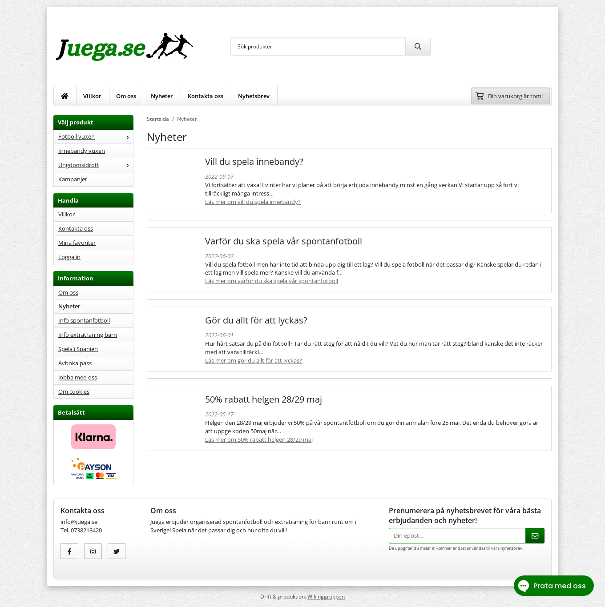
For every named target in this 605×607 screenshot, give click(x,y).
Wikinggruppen (326, 596)
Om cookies (73, 391)
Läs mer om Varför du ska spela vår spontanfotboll (271, 281)
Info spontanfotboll (84, 320)
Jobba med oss (77, 377)
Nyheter (162, 96)
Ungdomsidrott (95, 165)
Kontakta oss (205, 96)
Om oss (126, 96)
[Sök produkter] (318, 46)
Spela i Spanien (78, 349)
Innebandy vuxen (81, 151)
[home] (65, 96)
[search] (417, 46)
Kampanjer (72, 179)
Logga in (69, 257)
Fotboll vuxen (95, 136)
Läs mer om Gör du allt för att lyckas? (253, 360)
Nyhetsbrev (254, 96)
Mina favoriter (77, 243)
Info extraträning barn (87, 335)
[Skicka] (535, 535)
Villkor (92, 96)
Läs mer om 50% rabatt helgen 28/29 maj (259, 439)
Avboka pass (75, 363)
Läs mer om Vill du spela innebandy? (253, 202)
